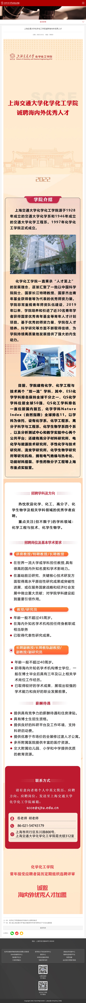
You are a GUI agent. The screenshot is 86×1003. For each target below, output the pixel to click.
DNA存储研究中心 (17, 954)
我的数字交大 (16, 957)
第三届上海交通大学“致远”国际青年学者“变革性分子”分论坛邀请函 (30, 923)
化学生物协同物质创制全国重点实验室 (16, 952)
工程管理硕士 (16, 960)
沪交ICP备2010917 (39, 1001)
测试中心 (43, 954)
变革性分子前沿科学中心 (43, 952)
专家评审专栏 (43, 960)
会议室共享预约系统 (69, 960)
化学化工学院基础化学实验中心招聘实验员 (23, 920)
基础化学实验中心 (69, 952)
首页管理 (43, 22)
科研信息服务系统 (43, 957)
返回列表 (43, 928)
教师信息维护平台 (69, 954)
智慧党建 (69, 957)
